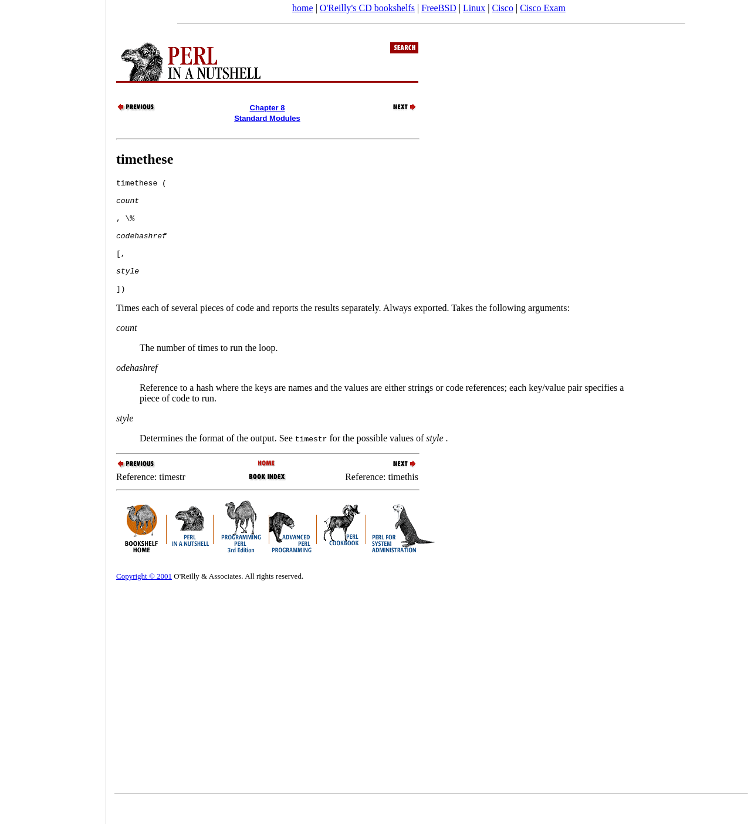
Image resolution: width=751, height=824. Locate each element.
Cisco (502, 8)
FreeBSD (438, 8)
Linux (474, 8)
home (302, 8)
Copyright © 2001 (144, 599)
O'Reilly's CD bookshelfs (367, 8)
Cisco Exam (543, 8)
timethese (144, 159)
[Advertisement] (53, 408)
